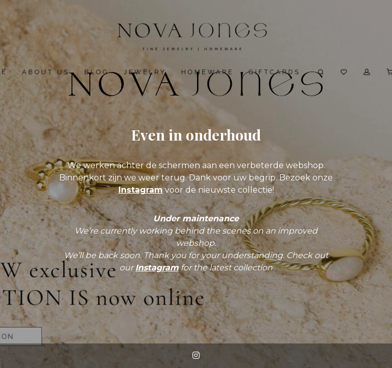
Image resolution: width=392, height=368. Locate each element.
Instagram (140, 190)
